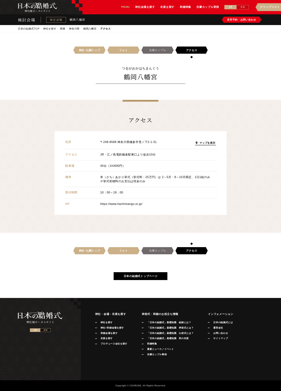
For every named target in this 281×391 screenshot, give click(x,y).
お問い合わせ (220, 333)
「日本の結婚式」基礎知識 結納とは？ (169, 322)
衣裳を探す (107, 338)
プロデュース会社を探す (114, 343)
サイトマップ (220, 338)
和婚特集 (152, 343)
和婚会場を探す (109, 333)
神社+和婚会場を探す (112, 327)
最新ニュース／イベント (160, 349)
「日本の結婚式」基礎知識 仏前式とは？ (170, 333)
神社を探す (107, 322)
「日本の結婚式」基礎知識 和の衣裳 (168, 338)
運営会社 (218, 327)
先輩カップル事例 (157, 354)
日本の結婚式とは (223, 322)
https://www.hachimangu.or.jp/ (121, 203)
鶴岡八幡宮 (77, 19)
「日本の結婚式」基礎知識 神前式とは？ (170, 327)
